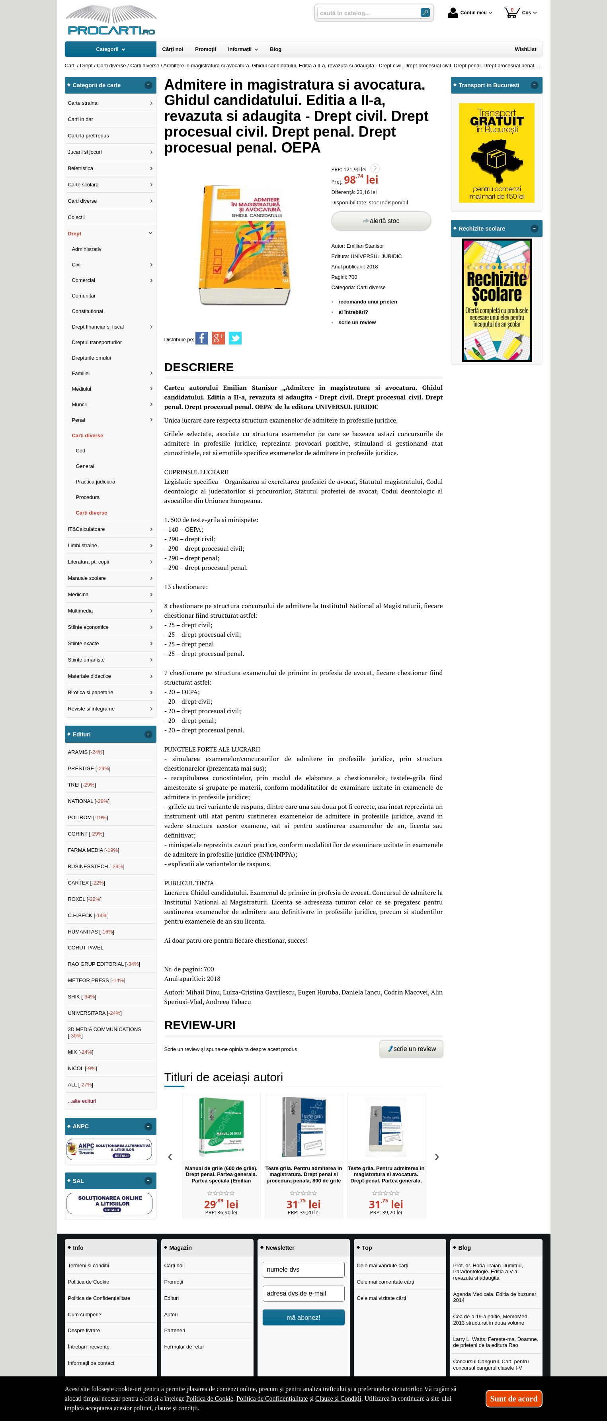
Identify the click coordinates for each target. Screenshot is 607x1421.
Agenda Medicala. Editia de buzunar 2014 (494, 1297)
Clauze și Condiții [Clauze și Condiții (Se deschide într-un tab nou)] (338, 1398)
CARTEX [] (86, 883)
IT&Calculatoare (86, 529)
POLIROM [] (88, 817)
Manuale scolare (86, 578)
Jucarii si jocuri (84, 152)
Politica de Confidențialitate (99, 1298)
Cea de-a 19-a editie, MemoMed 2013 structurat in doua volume (490, 1319)
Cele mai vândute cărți (382, 1265)
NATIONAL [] (88, 801)
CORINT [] (86, 834)
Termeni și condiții (88, 1265)
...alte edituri (82, 1101)
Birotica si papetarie (90, 692)
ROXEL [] (84, 899)
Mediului (81, 389)
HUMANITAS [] (91, 932)
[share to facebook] (201, 338)
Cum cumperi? (84, 1314)
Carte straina (82, 103)
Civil (77, 265)
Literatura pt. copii (88, 562)
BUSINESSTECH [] (96, 866)
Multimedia (80, 611)
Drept (74, 234)
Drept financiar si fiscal (98, 327)
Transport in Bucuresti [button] (489, 85)
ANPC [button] (81, 1126)
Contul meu (467, 13)
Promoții (173, 1282)
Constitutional (87, 311)
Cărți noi (173, 1265)
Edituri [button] (82, 734)
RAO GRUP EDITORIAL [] (104, 964)
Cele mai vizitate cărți (381, 1298)
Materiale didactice (89, 676)
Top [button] (367, 1248)
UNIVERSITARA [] (95, 1013)
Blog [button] (465, 1248)
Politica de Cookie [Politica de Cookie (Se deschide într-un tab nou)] (209, 1398)
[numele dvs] (304, 1270)
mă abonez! (303, 1317)
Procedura (88, 497)
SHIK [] (82, 997)
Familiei (81, 373)
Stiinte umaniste (86, 660)
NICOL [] (82, 1068)
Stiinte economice (88, 627)
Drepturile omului (91, 358)
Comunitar (84, 296)
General (85, 466)
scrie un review (357, 322)
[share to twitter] (235, 338)
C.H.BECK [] (88, 915)
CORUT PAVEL (85, 948)
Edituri (171, 1298)
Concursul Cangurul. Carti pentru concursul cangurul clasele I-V (491, 1364)
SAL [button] (78, 1181)
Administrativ (86, 249)
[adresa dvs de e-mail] (304, 1294)
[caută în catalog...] (366, 13)
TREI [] (82, 785)
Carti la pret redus (88, 136)
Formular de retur (184, 1347)
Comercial (83, 280)
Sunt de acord (514, 1398)
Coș (517, 12)
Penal (78, 420)
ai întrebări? (353, 312)
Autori (171, 1314)
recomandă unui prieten (368, 302)
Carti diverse (371, 287)
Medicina (78, 594)
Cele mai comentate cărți (385, 1282)
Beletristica (80, 168)
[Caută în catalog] (425, 12)
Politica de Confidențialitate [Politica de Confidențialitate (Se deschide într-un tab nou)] (272, 1398)
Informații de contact (91, 1363)
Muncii (79, 404)
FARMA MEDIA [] (93, 850)
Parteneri (174, 1330)
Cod (80, 451)
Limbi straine (82, 545)
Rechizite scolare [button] (482, 228)
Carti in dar (80, 119)
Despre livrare (84, 1330)
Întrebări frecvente (88, 1347)
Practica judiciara (95, 482)
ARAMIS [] (86, 752)
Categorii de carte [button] (97, 85)
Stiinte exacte (83, 643)
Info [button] (78, 1248)
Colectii (76, 217)
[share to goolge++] (218, 338)
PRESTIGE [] (89, 768)
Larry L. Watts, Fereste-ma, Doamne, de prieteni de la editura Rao (495, 1342)
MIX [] (80, 1052)
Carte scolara (83, 185)
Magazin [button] (181, 1248)
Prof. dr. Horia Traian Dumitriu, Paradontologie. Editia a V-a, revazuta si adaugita (488, 1271)
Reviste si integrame (91, 709)
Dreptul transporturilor (97, 342)
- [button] (148, 85)
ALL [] (80, 1085)
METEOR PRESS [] (96, 980)
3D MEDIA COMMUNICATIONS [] (104, 1032)
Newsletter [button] (280, 1248)
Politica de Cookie (88, 1282)
